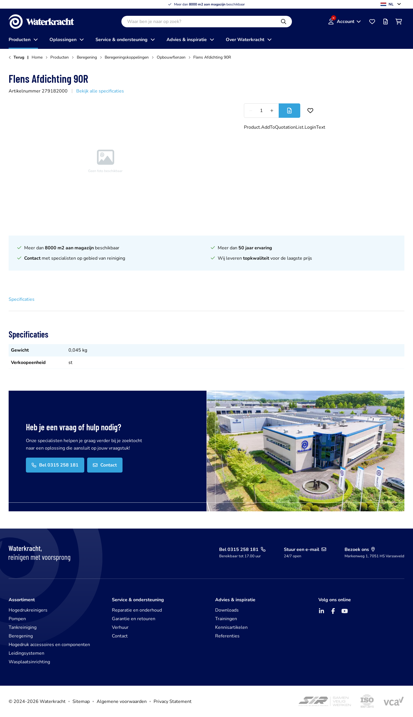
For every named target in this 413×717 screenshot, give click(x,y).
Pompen (17, 619)
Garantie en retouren (133, 619)
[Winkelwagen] (398, 21)
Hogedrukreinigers (28, 610)
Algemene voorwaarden (122, 701)
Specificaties (22, 299)
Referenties (227, 636)
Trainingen (226, 619)
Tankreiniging (23, 627)
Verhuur (120, 627)
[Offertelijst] (385, 21)
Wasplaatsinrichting (29, 662)
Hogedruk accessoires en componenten (49, 644)
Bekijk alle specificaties (100, 91)
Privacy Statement (173, 701)
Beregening (21, 636)
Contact (120, 636)
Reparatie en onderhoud (137, 610)
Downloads (227, 610)
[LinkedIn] (321, 611)
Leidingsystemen (26, 653)
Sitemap (81, 701)
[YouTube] (344, 611)
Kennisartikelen (231, 627)
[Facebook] (333, 611)
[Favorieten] (372, 21)
